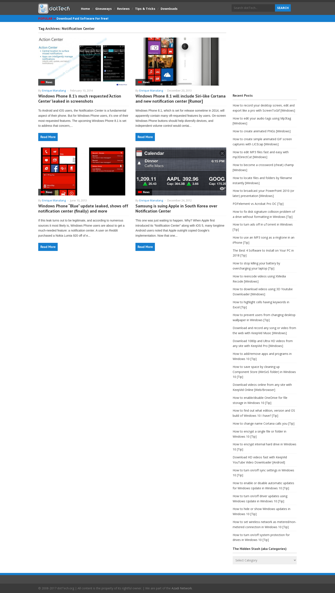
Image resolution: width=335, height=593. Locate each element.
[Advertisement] (265, 58)
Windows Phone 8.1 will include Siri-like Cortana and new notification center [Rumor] (180, 98)
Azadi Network (182, 588)
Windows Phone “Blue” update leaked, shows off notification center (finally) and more (83, 208)
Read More (48, 137)
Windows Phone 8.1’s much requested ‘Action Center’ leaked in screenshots (79, 98)
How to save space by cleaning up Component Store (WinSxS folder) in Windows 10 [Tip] (264, 372)
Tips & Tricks (145, 9)
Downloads (169, 9)
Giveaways (103, 9)
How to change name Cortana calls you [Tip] (263, 423)
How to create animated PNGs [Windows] (262, 131)
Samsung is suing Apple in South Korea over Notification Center (176, 208)
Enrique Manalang (54, 90)
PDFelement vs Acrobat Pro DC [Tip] (258, 204)
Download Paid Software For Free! (82, 18)
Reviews (123, 9)
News (49, 82)
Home (85, 9)
